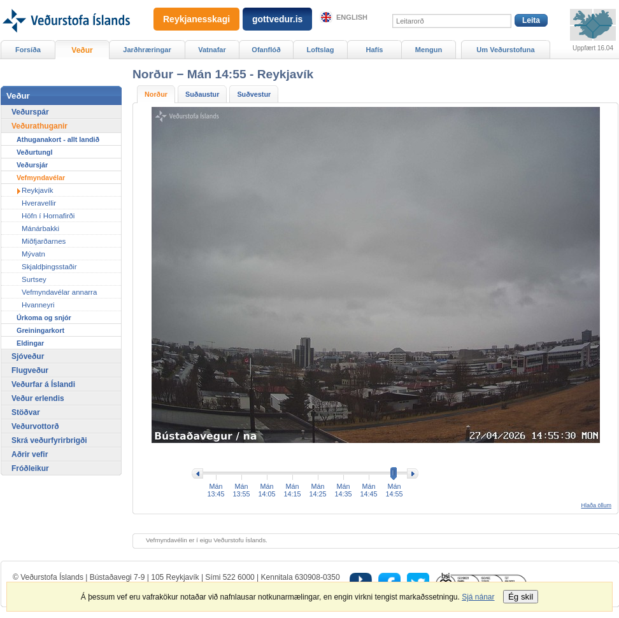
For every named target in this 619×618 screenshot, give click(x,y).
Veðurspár (30, 112)
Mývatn (33, 254)
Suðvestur (254, 94)
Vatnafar (212, 49)
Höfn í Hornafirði (48, 216)
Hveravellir (39, 203)
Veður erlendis (37, 398)
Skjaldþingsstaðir (49, 266)
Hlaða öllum (596, 505)
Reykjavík (37, 190)
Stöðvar (25, 412)
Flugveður (29, 370)
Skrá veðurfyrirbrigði (49, 440)
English (351, 17)
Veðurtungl (34, 152)
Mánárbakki (40, 228)
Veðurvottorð (35, 426)
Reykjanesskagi (196, 19)
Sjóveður (27, 356)
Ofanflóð (266, 49)
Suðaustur (202, 94)
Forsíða (28, 49)
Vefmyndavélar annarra (59, 292)
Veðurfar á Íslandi (43, 384)
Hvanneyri (38, 305)
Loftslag (320, 49)
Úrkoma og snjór (44, 317)
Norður (156, 94)
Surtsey (34, 279)
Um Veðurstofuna (505, 49)
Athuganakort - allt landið (58, 139)
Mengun (428, 49)
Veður (81, 50)
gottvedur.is (277, 19)
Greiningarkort (40, 330)
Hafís (374, 49)
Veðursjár (32, 165)
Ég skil (520, 596)
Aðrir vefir (29, 454)
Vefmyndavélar (41, 177)
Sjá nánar (478, 597)
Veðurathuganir (39, 126)
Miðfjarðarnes (44, 241)
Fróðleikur (30, 468)
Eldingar (30, 343)
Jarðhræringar (147, 49)
